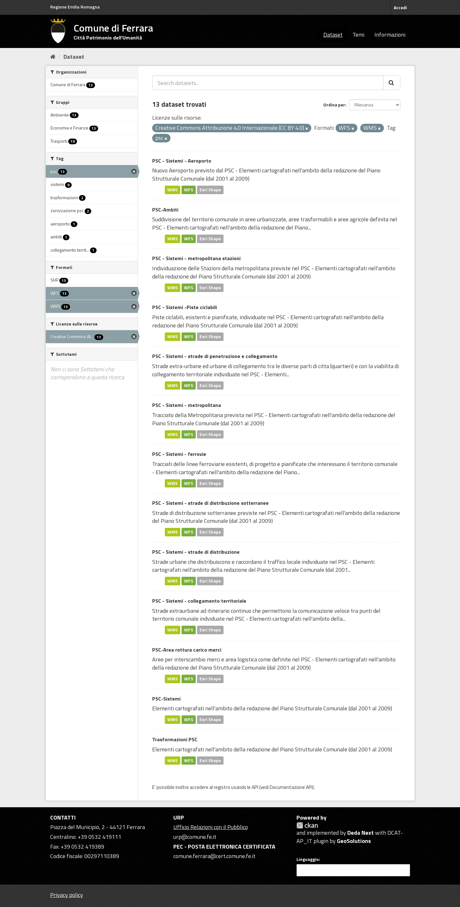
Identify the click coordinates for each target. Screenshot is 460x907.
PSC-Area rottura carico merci (186, 649)
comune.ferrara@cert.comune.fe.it (214, 856)
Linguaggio (307, 859)
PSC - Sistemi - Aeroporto (181, 160)
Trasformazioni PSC (174, 739)
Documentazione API (291, 787)
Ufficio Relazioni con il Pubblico (210, 827)
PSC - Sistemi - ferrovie (179, 454)
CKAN (307, 825)
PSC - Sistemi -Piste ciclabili (184, 307)
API (255, 787)
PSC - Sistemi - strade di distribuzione (196, 552)
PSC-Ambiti (165, 209)
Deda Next (360, 832)
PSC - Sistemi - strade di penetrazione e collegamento (215, 356)
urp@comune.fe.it (194, 836)
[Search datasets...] (268, 82)
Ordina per (334, 104)
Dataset (333, 34)
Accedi (400, 7)
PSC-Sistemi (166, 698)
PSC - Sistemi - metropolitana (186, 405)
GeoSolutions (354, 841)
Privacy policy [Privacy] (66, 895)
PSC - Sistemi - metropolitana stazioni (196, 258)
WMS (172, 190)
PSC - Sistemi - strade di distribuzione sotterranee (210, 503)
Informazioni (389, 34)
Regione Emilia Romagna (75, 6)
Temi (358, 34)
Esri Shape (210, 190)
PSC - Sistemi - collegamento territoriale (199, 601)
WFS (188, 190)
